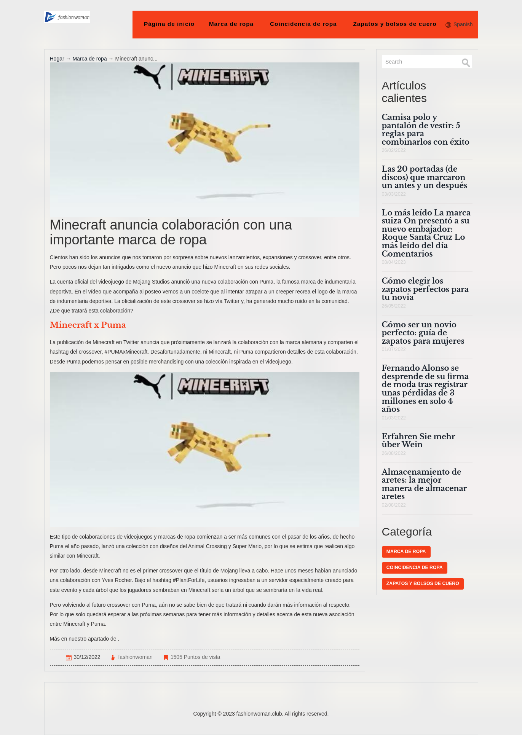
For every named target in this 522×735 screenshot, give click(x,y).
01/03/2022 (394, 418)
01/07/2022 (394, 349)
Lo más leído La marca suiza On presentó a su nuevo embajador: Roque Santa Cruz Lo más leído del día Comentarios (426, 233)
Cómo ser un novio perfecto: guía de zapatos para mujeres (423, 333)
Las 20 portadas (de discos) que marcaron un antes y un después (425, 177)
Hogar (57, 59)
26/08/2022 (394, 453)
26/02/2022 (394, 150)
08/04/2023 (394, 262)
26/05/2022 (394, 306)
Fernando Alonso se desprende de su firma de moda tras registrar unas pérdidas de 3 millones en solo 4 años (425, 389)
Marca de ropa (231, 24)
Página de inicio (169, 24)
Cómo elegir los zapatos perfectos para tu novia (425, 289)
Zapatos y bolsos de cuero (395, 24)
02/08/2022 (394, 505)
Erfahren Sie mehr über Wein (418, 441)
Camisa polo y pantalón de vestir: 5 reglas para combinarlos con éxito (425, 130)
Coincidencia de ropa (303, 24)
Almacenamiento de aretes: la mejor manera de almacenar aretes (424, 484)
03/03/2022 (394, 194)
